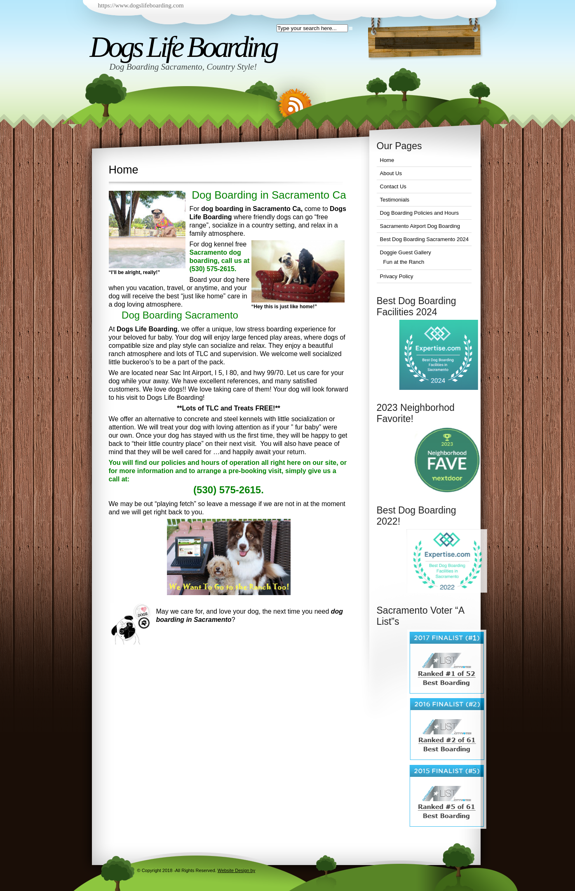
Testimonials (395, 200)
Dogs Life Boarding (183, 47)
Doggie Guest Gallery (405, 252)
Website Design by (237, 870)
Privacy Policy (396, 276)
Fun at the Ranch (404, 262)
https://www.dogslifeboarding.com (141, 5)
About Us (391, 173)
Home (387, 160)
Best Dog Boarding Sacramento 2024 (424, 239)
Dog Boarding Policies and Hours (419, 213)
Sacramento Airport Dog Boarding (420, 226)
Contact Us (393, 186)
